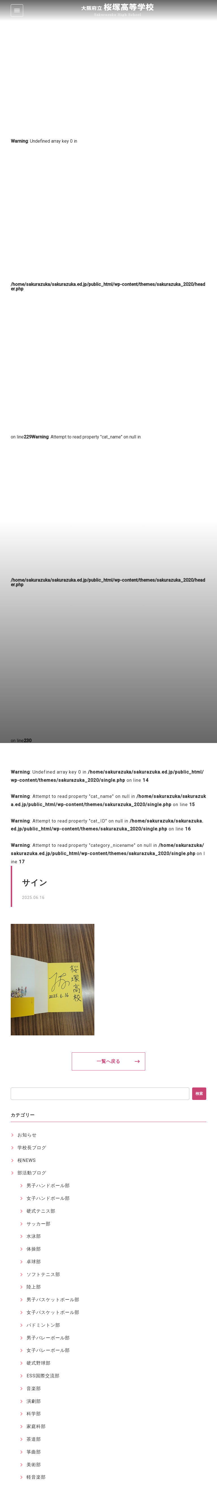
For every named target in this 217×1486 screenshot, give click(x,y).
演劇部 (34, 1401)
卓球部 (34, 1261)
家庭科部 (36, 1426)
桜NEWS (27, 1160)
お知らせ (27, 1135)
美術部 (34, 1464)
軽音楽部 (36, 1477)
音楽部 (34, 1388)
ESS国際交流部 (43, 1375)
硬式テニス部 (41, 1211)
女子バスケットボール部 (53, 1312)
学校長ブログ (32, 1147)
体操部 (34, 1249)
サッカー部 (39, 1223)
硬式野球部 (39, 1363)
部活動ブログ (32, 1172)
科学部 (34, 1413)
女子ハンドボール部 (48, 1198)
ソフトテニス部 (43, 1274)
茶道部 (34, 1439)
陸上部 (34, 1287)
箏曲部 (34, 1452)
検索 (199, 1093)
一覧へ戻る (109, 1061)
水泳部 (34, 1236)
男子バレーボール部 (48, 1338)
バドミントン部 (43, 1325)
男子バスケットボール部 (53, 1299)
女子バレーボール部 (48, 1350)
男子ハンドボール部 (48, 1185)
